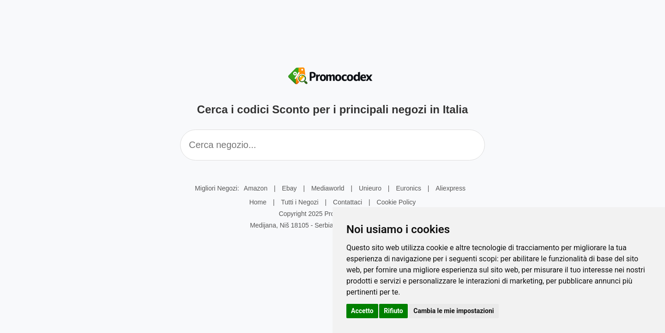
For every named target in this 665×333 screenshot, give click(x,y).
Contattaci (347, 202)
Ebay (289, 188)
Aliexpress (450, 188)
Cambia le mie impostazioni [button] (453, 310)
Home (257, 202)
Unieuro (370, 188)
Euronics (408, 188)
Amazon (255, 188)
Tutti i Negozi (299, 202)
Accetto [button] (362, 310)
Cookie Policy (396, 202)
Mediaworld (328, 188)
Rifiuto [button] (393, 310)
